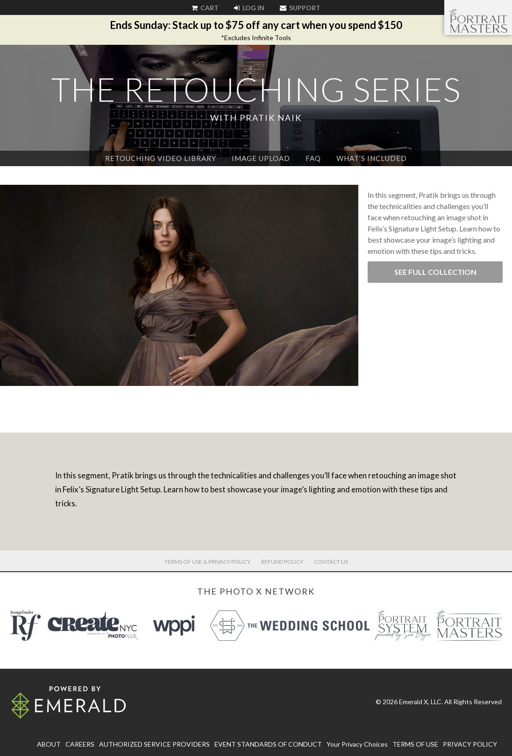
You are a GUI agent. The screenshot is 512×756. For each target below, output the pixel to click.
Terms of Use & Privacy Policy (207, 561)
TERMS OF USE (415, 744)
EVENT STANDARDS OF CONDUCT (268, 744)
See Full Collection (435, 271)
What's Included (371, 158)
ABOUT (49, 744)
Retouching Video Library (160, 158)
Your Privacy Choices (357, 744)
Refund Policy (282, 561)
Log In (249, 8)
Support (300, 8)
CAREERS (79, 744)
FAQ (313, 158)
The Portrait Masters (478, 20)
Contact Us (331, 561)
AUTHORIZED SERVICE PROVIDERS (154, 744)
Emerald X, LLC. (421, 702)
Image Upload (261, 158)
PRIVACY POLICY (470, 744)
